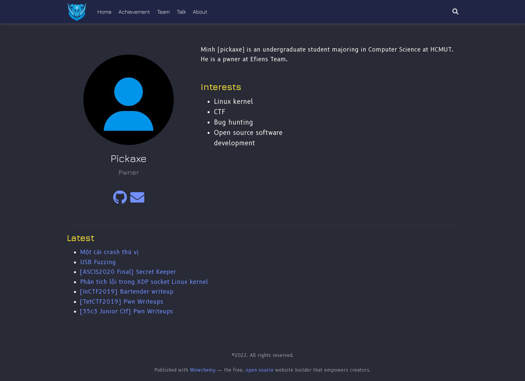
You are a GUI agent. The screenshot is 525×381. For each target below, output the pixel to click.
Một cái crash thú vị (109, 251)
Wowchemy (203, 370)
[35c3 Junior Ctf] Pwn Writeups (126, 311)
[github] (120, 200)
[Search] (455, 12)
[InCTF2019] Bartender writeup (126, 291)
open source (259, 370)
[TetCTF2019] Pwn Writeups (121, 301)
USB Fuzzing (98, 261)
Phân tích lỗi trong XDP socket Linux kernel (144, 281)
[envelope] (137, 200)
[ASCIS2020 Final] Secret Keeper (128, 271)
